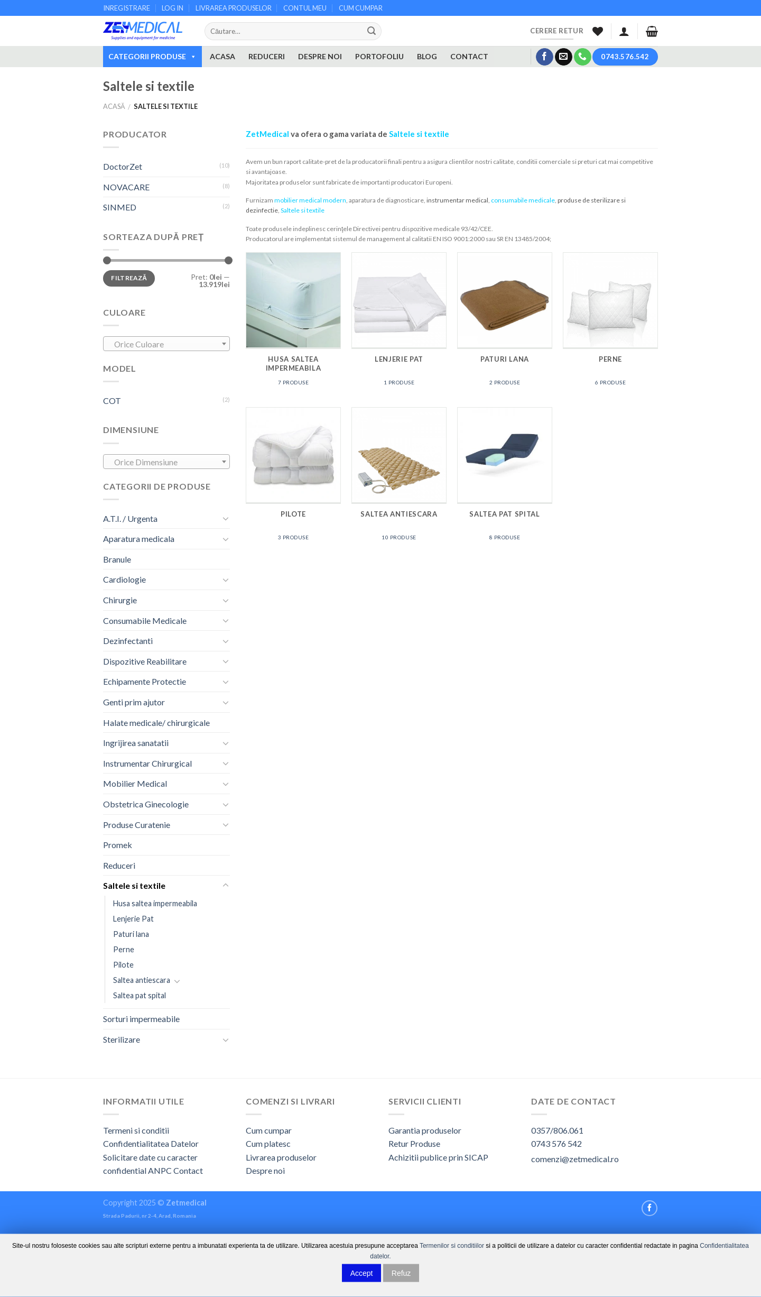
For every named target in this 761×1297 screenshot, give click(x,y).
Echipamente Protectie (144, 681)
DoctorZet (122, 166)
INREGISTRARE (126, 8)
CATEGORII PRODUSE (152, 56)
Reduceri (119, 865)
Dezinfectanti (128, 641)
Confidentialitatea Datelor (151, 1143)
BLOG (427, 56)
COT (112, 400)
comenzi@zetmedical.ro (575, 1159)
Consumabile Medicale (145, 620)
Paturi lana (131, 934)
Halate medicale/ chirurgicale (156, 723)
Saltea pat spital (139, 995)
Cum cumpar (269, 1130)
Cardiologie (124, 579)
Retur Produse (414, 1143)
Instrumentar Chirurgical (147, 763)
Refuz (401, 1272)
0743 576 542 (556, 1143)
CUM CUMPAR (361, 8)
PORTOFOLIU (379, 56)
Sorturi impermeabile (141, 1019)
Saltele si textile (134, 885)
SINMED (119, 207)
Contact (188, 1170)
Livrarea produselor (281, 1157)
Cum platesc (268, 1143)
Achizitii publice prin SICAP (438, 1157)
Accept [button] (361, 1272)
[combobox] (166, 343)
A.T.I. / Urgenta (130, 518)
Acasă (114, 106)
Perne (123, 949)
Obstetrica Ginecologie (146, 804)
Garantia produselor (424, 1130)
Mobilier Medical (135, 783)
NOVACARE (126, 187)
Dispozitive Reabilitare (145, 661)
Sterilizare (121, 1039)
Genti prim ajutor (134, 702)
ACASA (222, 56)
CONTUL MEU (305, 8)
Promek (117, 845)
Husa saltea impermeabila (155, 903)
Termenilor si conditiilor (452, 1245)
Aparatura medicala (138, 538)
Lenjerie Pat (133, 918)
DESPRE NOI (320, 56)
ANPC (160, 1170)
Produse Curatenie (136, 825)
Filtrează (129, 278)
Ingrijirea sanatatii (136, 743)
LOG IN (172, 8)
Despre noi (265, 1170)
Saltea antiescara (141, 980)
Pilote (123, 964)
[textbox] (167, 344)
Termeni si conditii (136, 1130)
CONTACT (469, 56)
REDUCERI (266, 56)
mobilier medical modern (310, 200)
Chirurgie (120, 600)
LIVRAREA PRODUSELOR (234, 8)
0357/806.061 (557, 1130)
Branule (117, 559)
